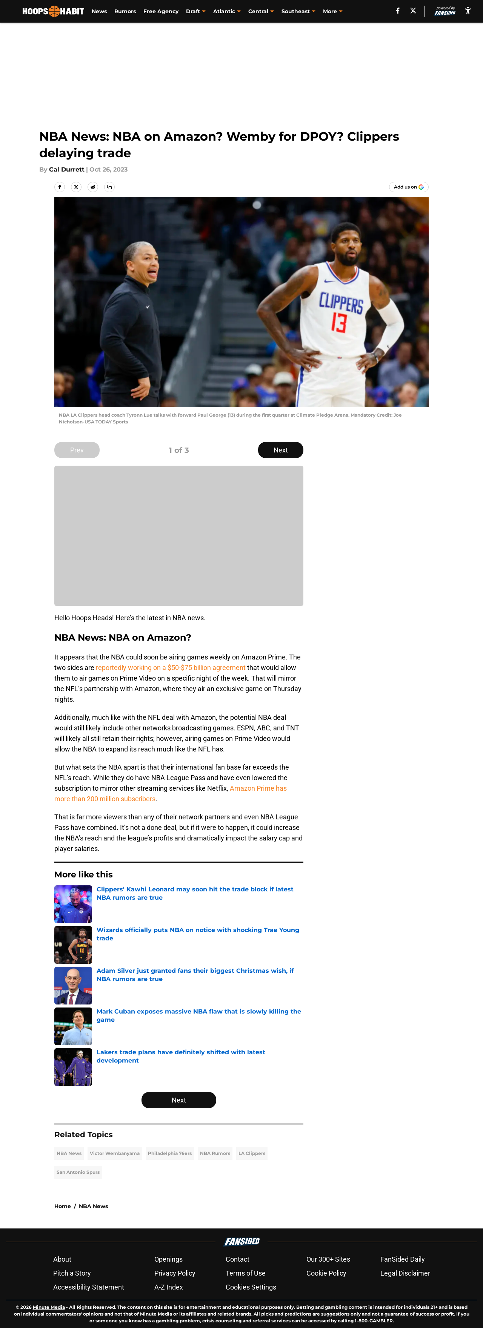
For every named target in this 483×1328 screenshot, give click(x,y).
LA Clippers (251, 1153)
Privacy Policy (174, 1273)
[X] (413, 11)
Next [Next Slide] (281, 450)
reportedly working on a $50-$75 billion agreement (171, 668)
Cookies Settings (251, 1287)
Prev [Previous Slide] (77, 450)
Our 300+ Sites (328, 1259)
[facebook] (398, 11)
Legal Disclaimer (405, 1273)
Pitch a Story (72, 1273)
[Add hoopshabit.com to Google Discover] (409, 187)
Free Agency (160, 11)
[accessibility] (468, 10)
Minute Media (49, 1307)
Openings (168, 1259)
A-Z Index (168, 1287)
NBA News (69, 1153)
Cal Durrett (67, 169)
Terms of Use (246, 1273)
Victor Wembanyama (115, 1153)
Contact (237, 1259)
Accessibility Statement (88, 1287)
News (99, 11)
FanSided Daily (402, 1259)
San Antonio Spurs (78, 1172)
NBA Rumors (215, 1153)
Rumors (125, 11)
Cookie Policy (326, 1273)
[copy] (109, 187)
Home (62, 1206)
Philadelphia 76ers (170, 1153)
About (62, 1259)
